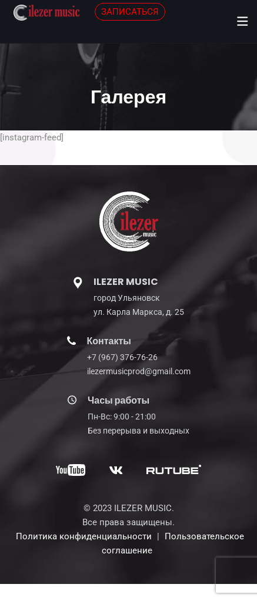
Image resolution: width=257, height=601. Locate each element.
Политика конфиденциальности (84, 536)
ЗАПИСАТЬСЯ (130, 11)
